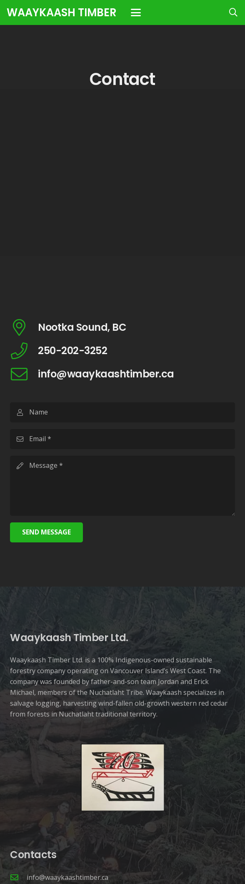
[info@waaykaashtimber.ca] (18, 877)
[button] (135, 12)
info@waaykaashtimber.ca (67, 877)
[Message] (122, 486)
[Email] (122, 439)
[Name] (122, 412)
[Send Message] (46, 532)
